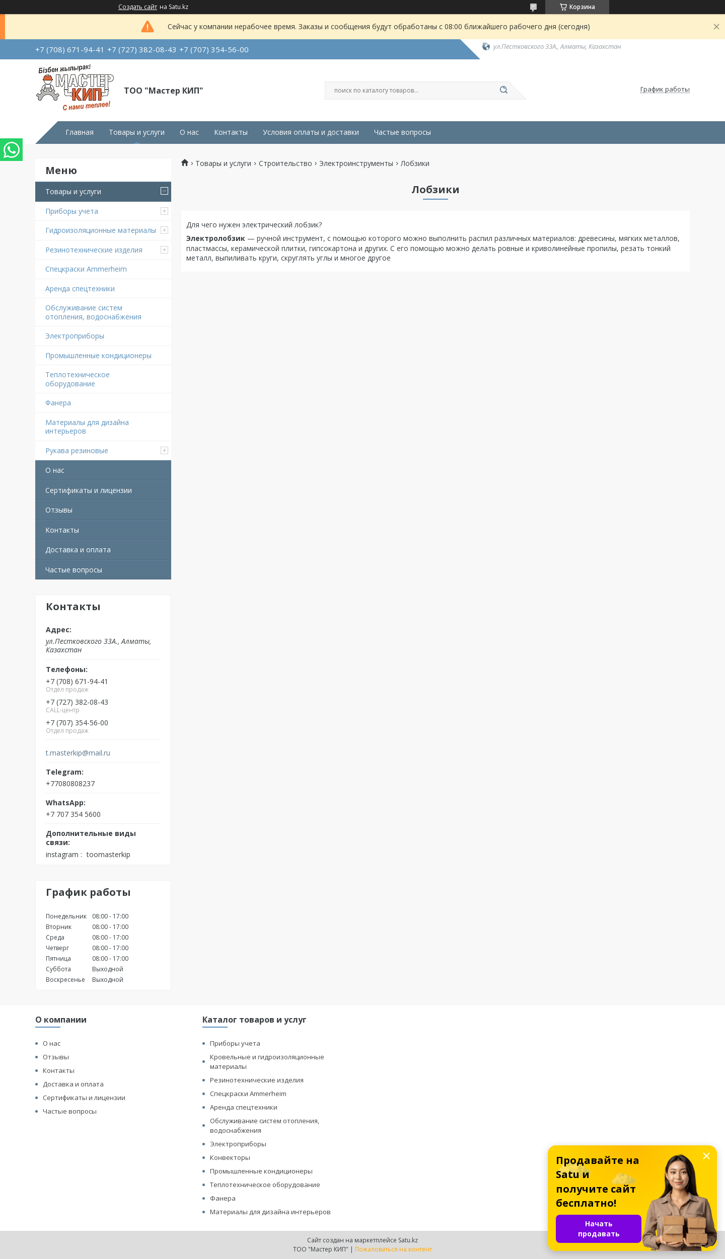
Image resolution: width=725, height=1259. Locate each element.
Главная (79, 132)
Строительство (285, 163)
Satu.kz (408, 1240)
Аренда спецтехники (80, 288)
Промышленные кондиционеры (98, 355)
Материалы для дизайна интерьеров (87, 426)
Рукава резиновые (76, 450)
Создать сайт (137, 7)
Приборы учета (71, 211)
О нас (189, 132)
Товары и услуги (137, 132)
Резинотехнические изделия (93, 250)
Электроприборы (74, 336)
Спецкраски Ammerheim (86, 269)
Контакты (231, 132)
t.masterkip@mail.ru (78, 753)
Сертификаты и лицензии (88, 490)
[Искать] (503, 90)
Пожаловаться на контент (393, 1249)
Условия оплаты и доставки (311, 132)
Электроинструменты (356, 163)
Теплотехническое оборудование (77, 379)
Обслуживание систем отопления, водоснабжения (93, 312)
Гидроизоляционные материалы (100, 230)
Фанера (58, 402)
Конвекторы (230, 1157)
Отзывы (58, 510)
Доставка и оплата (78, 549)
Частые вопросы (402, 132)
